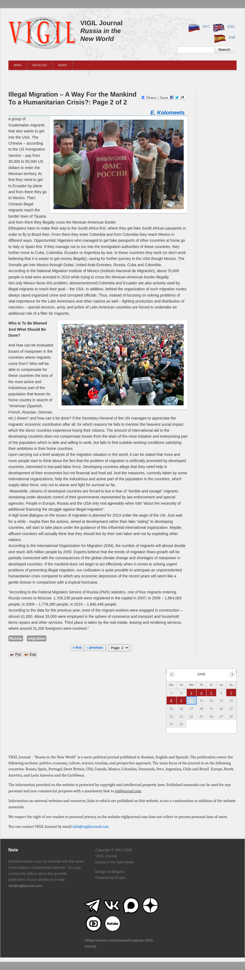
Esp (223, 38)
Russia (15, 638)
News (62, 65)
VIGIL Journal (101, 23)
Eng (223, 27)
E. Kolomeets (167, 113)
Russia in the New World (100, 34)
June (201, 674)
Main (17, 65)
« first (77, 648)
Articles (40, 65)
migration (36, 638)
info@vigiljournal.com (90, 826)
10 (191, 701)
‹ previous (95, 648)
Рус (198, 27)
